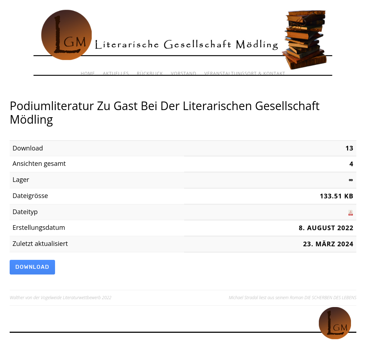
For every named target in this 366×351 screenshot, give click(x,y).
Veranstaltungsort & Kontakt (245, 73)
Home (88, 73)
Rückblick (150, 73)
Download (32, 267)
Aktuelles (116, 73)
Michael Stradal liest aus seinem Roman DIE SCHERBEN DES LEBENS (292, 298)
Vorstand (183, 73)
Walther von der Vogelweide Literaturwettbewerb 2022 (61, 298)
